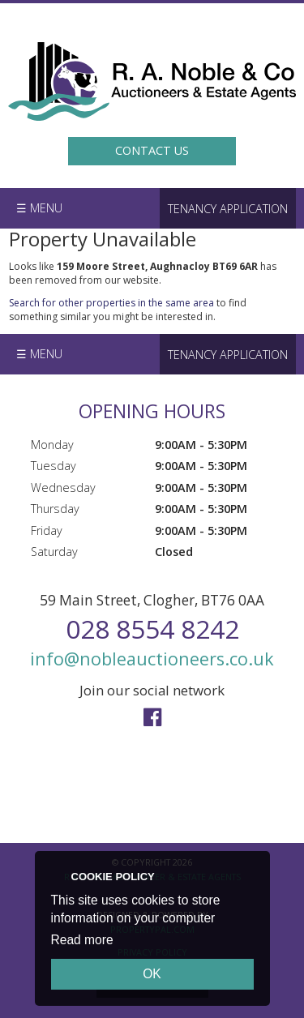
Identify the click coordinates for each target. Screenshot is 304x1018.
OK (152, 974)
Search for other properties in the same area (111, 303)
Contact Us (152, 150)
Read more (82, 940)
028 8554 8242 (152, 628)
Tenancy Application (228, 208)
